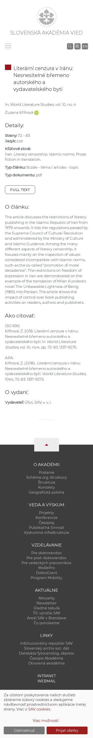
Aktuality (46, 598)
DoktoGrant (46, 573)
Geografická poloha (46, 492)
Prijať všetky (67, 730)
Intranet (46, 676)
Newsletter (46, 603)
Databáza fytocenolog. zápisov (46, 653)
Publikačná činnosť (46, 527)
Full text (20, 189)
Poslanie (46, 472)
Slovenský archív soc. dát (46, 648)
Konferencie (46, 517)
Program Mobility (46, 578)
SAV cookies (39, 709)
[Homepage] (47, 17)
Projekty (46, 512)
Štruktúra (46, 482)
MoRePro (46, 568)
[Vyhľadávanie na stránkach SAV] (70, 46)
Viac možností (46, 720)
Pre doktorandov (46, 553)
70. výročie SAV (46, 613)
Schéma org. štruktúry (46, 477)
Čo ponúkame (47, 623)
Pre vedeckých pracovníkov (46, 563)
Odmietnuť (24, 730)
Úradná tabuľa (46, 608)
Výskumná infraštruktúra (46, 532)
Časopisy (47, 522)
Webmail (46, 681)
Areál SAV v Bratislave (46, 618)
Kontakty (46, 487)
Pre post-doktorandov (46, 558)
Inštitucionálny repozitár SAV (46, 643)
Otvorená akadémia (46, 663)
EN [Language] (85, 46)
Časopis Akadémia (46, 658)
